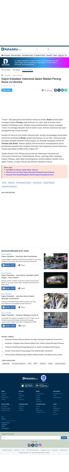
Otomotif (49, 55)
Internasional (5, 397)
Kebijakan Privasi (45, 450)
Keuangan (21, 395)
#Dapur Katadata (49, 183)
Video (55, 55)
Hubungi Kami (63, 450)
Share (21, 265)
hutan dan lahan (60, 363)
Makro (20, 393)
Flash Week (16, 70)
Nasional (3, 393)
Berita (3, 391)
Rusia (49, 119)
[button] (6, 90)
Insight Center (5, 422)
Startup (38, 397)
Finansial (21, 391)
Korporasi (21, 399)
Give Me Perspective (18, 363)
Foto (54, 412)
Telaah (38, 406)
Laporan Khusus (40, 412)
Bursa (20, 397)
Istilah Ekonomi (57, 397)
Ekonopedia (6, 55)
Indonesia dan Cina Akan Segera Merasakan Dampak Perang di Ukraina (30, 172)
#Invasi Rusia (37, 183)
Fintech (38, 395)
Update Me (5, 363)
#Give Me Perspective (9, 186)
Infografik (21, 406)
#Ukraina (11, 183)
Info (66, 55)
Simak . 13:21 (8, 265)
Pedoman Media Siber (33, 450)
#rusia (4, 183)
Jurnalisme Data (27, 55)
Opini (37, 408)
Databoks (4, 424)
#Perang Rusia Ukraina (24, 183)
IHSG (29, 363)
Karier (23, 450)
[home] (2, 56)
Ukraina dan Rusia (9, 143)
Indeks (3, 419)
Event (3, 426)
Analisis (21, 408)
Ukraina (19, 122)
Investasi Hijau (5, 410)
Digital (37, 391)
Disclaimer (55, 450)
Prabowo (43, 363)
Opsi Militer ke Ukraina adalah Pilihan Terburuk (22, 170)
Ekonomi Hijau (16, 55)
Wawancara (39, 410)
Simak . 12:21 (8, 288)
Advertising (16, 450)
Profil (54, 395)
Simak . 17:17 (8, 307)
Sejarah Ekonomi (58, 393)
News (54, 406)
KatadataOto (5, 428)
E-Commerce (39, 393)
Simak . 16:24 (9, 326)
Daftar (64, 437)
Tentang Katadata (7, 450)
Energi (3, 399)
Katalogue (56, 410)
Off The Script (5, 70)
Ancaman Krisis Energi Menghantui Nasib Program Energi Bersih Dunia (30, 175)
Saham (50, 363)
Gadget (38, 399)
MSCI (35, 363)
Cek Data (21, 410)
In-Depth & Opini (39, 55)
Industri (3, 395)
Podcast (61, 55)
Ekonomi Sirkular (6, 408)
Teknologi (39, 401)
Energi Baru (4, 406)
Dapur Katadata (27, 70)
